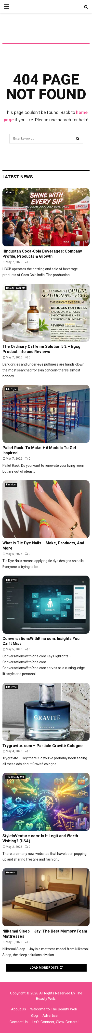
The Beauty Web (15, 777)
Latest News (17, 176)
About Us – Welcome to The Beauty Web (44, 1009)
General (10, 872)
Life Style (11, 389)
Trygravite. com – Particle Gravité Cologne (42, 745)
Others (10, 192)
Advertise (50, 1015)
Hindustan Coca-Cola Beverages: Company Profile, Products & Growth (42, 254)
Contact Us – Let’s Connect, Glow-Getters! (44, 1022)
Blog (34, 1015)
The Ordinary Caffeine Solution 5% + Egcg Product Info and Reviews (41, 349)
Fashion (11, 484)
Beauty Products (15, 288)
